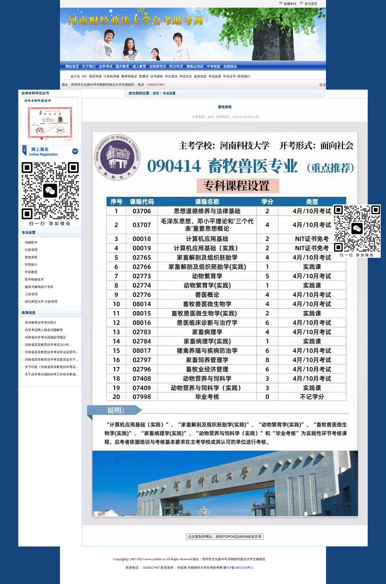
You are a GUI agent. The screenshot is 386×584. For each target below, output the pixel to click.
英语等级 (95, 76)
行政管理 (31, 250)
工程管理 (31, 294)
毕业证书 (229, 76)
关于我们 (89, 66)
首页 (156, 93)
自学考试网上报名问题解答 (44, 330)
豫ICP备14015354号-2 (238, 567)
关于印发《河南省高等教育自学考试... (51, 367)
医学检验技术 (34, 279)
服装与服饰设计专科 (39, 287)
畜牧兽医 (31, 257)
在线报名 (230, 66)
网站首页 (72, 66)
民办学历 (176, 66)
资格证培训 (194, 66)
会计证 (75, 76)
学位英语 (171, 76)
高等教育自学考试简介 (41, 322)
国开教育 (122, 66)
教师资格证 (129, 76)
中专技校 (213, 66)
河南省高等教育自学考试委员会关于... (51, 359)
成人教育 (139, 66)
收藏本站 (290, 4)
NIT (84, 76)
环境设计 (31, 264)
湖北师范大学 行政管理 (41, 302)
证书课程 (156, 76)
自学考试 (106, 66)
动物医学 (31, 242)
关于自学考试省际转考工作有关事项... (51, 374)
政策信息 (200, 76)
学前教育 (31, 272)
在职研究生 (157, 66)
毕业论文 (185, 76)
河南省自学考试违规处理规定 (45, 337)
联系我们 (244, 76)
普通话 (143, 76)
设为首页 (311, 4)
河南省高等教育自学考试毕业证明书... (51, 352)
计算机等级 (111, 76)
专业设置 (214, 76)
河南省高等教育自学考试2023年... (48, 345)
